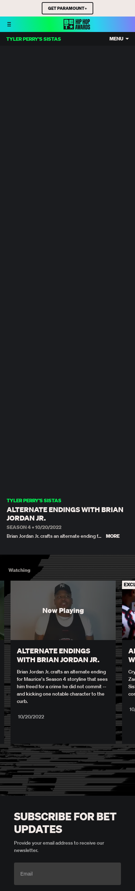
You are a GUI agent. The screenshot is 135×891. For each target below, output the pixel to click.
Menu (116, 39)
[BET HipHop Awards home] (77, 27)
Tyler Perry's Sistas (34, 501)
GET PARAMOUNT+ (67, 8)
